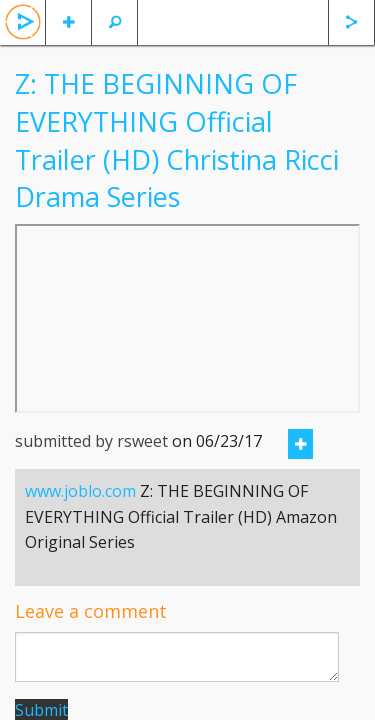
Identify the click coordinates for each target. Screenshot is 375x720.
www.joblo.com (80, 491)
